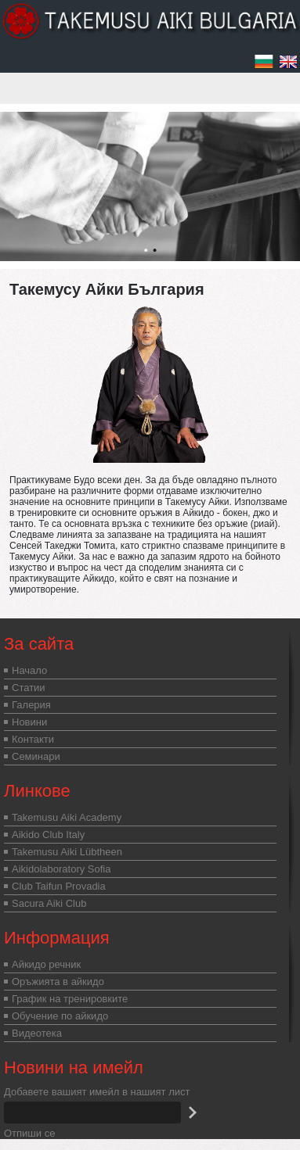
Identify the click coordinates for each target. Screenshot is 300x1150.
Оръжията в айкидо (58, 981)
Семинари (36, 756)
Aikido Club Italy (48, 834)
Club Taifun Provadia (59, 886)
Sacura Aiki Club (49, 903)
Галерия (31, 705)
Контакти (33, 739)
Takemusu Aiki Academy (66, 817)
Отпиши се (29, 1133)
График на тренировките (70, 999)
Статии (28, 687)
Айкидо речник (46, 964)
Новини (29, 722)
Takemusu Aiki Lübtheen (67, 852)
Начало (29, 670)
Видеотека (37, 1033)
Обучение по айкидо (60, 1016)
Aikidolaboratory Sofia (61, 869)
